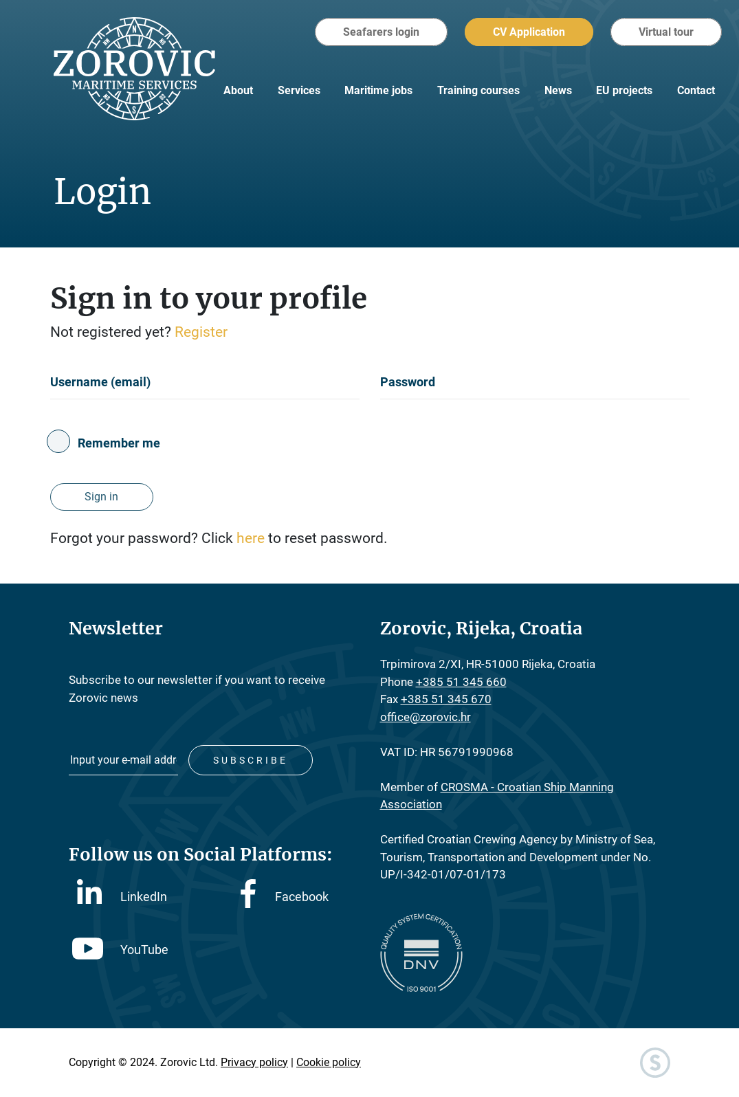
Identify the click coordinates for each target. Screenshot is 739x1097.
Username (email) (100, 382)
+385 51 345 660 (461, 682)
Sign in (101, 496)
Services (299, 90)
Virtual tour (666, 31)
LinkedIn (122, 895)
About (238, 90)
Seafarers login (381, 31)
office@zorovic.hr (425, 717)
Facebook (285, 896)
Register (201, 332)
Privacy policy (254, 1062)
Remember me (119, 443)
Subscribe (250, 760)
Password (407, 382)
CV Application (529, 31)
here (252, 538)
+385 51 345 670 (446, 699)
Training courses (478, 90)
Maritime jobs (378, 90)
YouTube (120, 949)
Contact (696, 90)
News (558, 90)
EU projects (624, 90)
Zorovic (134, 68)
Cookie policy (328, 1062)
